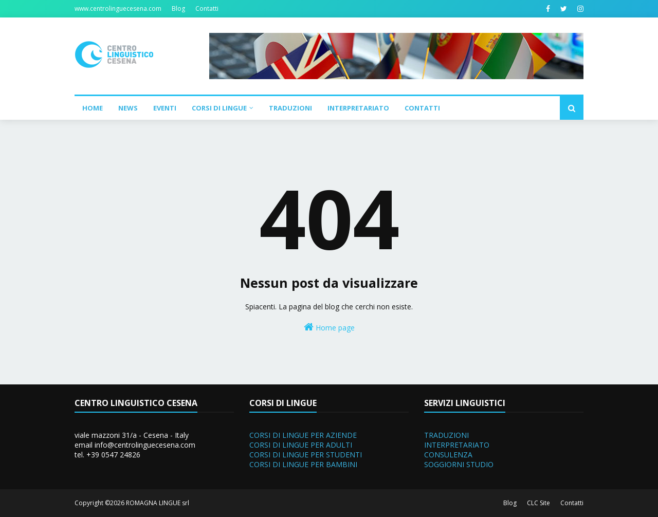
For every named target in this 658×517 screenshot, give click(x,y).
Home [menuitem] (92, 108)
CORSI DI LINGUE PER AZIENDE (303, 435)
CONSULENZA (448, 454)
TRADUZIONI (446, 435)
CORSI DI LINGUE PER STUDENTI (305, 454)
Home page (329, 327)
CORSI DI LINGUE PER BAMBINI (303, 464)
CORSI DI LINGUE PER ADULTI (300, 445)
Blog (178, 8)
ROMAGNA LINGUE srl (157, 502)
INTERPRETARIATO (456, 445)
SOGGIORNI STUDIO (459, 464)
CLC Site (538, 502)
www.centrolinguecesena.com (118, 8)
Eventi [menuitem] (164, 108)
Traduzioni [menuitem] (290, 108)
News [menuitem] (128, 108)
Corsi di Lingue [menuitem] (219, 108)
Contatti (206, 8)
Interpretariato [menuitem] (358, 108)
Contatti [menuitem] (422, 108)
